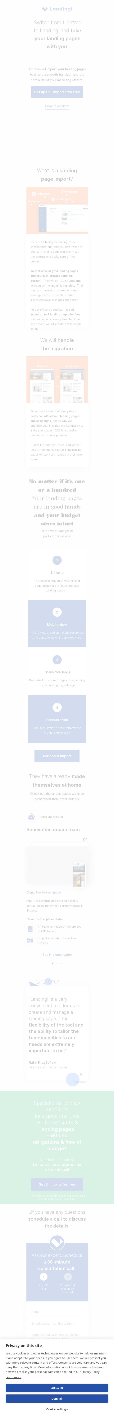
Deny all (57, 1398)
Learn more (13, 1377)
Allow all (57, 1388)
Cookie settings (57, 1409)
